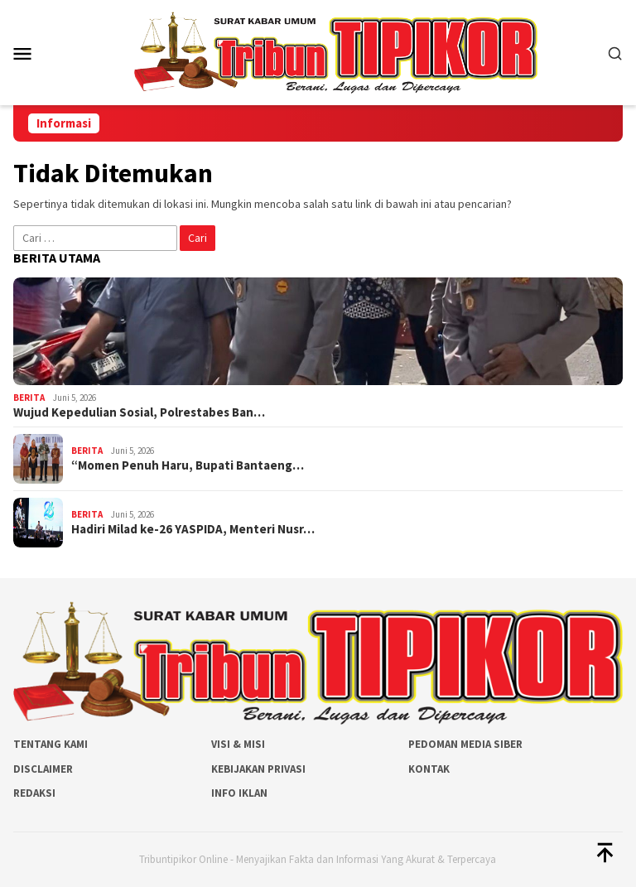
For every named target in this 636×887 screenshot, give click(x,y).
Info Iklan (239, 793)
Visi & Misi (238, 744)
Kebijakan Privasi (258, 769)
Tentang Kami (50, 744)
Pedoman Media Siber (465, 744)
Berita (29, 397)
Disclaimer (43, 769)
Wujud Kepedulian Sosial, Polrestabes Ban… (139, 412)
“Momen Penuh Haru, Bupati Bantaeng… (187, 465)
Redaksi (34, 793)
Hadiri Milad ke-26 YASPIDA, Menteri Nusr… (193, 529)
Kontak (429, 769)
